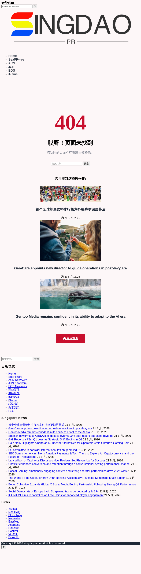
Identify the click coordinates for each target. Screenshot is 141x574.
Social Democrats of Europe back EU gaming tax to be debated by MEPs (53, 491)
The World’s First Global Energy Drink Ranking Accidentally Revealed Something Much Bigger (66, 477)
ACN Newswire (17, 379)
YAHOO (13, 508)
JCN (11, 67)
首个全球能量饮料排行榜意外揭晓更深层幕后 (70, 209)
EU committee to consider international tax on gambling (42, 449)
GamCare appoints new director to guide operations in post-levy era (70, 268)
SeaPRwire (16, 59)
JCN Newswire (17, 383)
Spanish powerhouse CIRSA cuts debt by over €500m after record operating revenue (60, 435)
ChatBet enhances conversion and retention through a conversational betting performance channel (69, 463)
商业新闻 (14, 389)
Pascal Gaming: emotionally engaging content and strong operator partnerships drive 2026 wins (67, 470)
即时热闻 (14, 396)
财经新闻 (14, 393)
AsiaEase (14, 524)
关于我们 (14, 407)
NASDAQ (14, 512)
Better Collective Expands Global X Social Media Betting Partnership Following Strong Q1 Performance (72, 484)
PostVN (13, 531)
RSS (11, 410)
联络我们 (14, 403)
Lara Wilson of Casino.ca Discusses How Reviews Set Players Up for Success (56, 460)
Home (12, 56)
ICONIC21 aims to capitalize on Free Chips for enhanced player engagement (55, 495)
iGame (13, 74)
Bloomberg (15, 515)
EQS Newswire (17, 386)
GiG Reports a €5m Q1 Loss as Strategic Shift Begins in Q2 (45, 439)
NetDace (13, 527)
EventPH (13, 537)
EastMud (13, 521)
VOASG (13, 534)
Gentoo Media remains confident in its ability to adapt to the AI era (70, 316)
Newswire (14, 518)
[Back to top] (3, 547)
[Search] (34, 6)
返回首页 (70, 338)
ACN (11, 63)
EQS (11, 70)
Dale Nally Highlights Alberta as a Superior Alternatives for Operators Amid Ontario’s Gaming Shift (68, 442)
